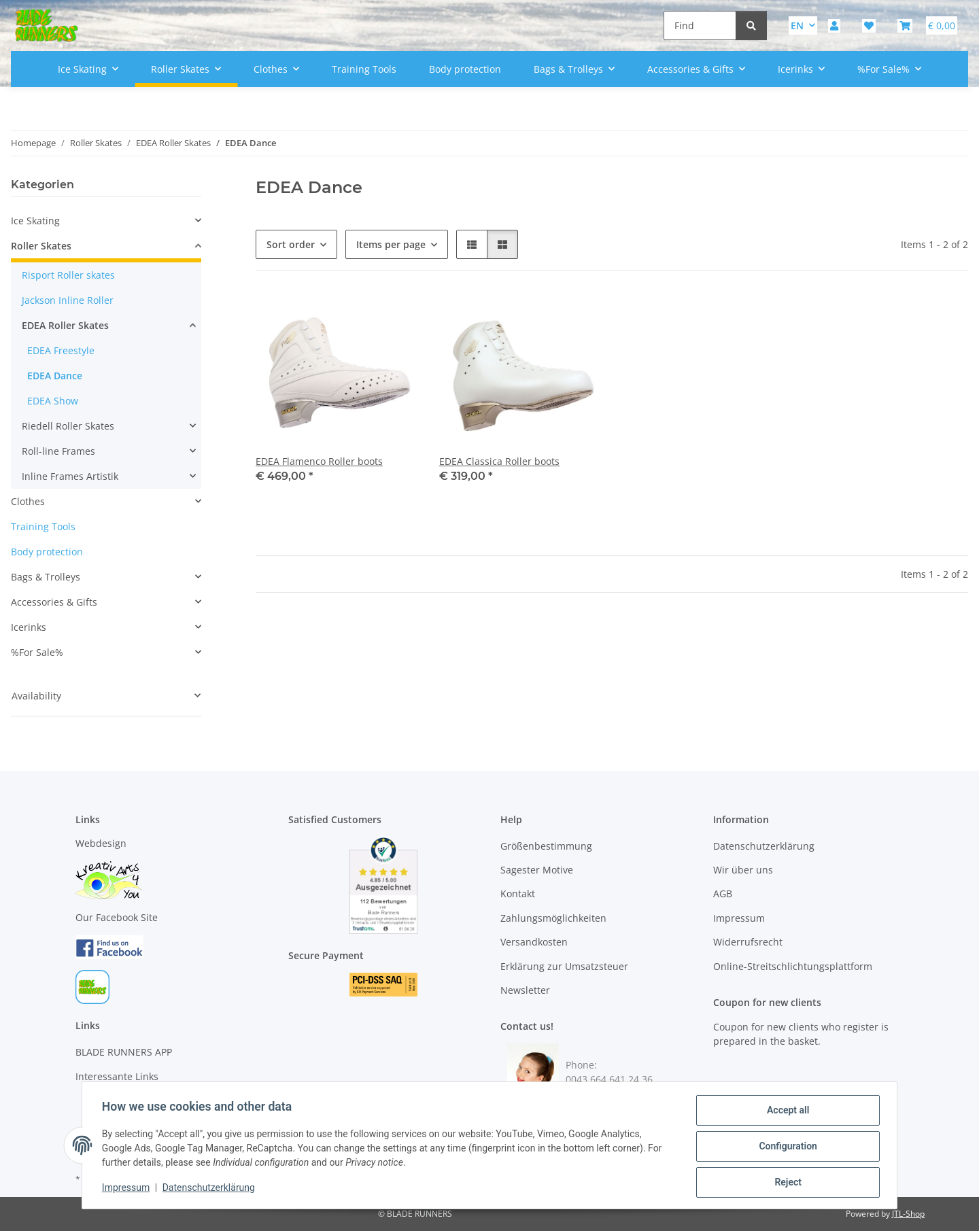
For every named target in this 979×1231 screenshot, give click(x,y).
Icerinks (28, 627)
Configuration (785, 1147)
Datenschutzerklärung (211, 1188)
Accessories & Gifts (54, 601)
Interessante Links (116, 1076)
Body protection (47, 551)
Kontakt (517, 893)
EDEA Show (52, 400)
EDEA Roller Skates (65, 325)
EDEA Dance (54, 375)
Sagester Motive (536, 869)
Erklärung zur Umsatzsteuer (564, 966)
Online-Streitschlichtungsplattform (792, 966)
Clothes (28, 501)
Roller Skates (41, 245)
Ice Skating (35, 220)
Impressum (128, 1188)
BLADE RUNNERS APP (123, 1051)
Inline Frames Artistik (70, 476)
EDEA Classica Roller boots (499, 461)
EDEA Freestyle (61, 350)
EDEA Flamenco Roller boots (319, 461)
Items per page (391, 244)
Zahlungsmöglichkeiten (553, 918)
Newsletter (525, 990)
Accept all (786, 1112)
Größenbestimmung (546, 845)
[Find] (700, 25)
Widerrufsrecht (748, 941)
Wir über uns (743, 869)
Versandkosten (534, 941)
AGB (722, 893)
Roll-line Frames (58, 451)
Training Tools (43, 526)
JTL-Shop (908, 1213)
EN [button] (797, 25)
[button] (834, 25)
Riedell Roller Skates (68, 425)
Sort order (291, 244)
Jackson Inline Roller (68, 300)
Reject (786, 1182)
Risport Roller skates (68, 274)
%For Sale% (37, 652)
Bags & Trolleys (45, 576)
